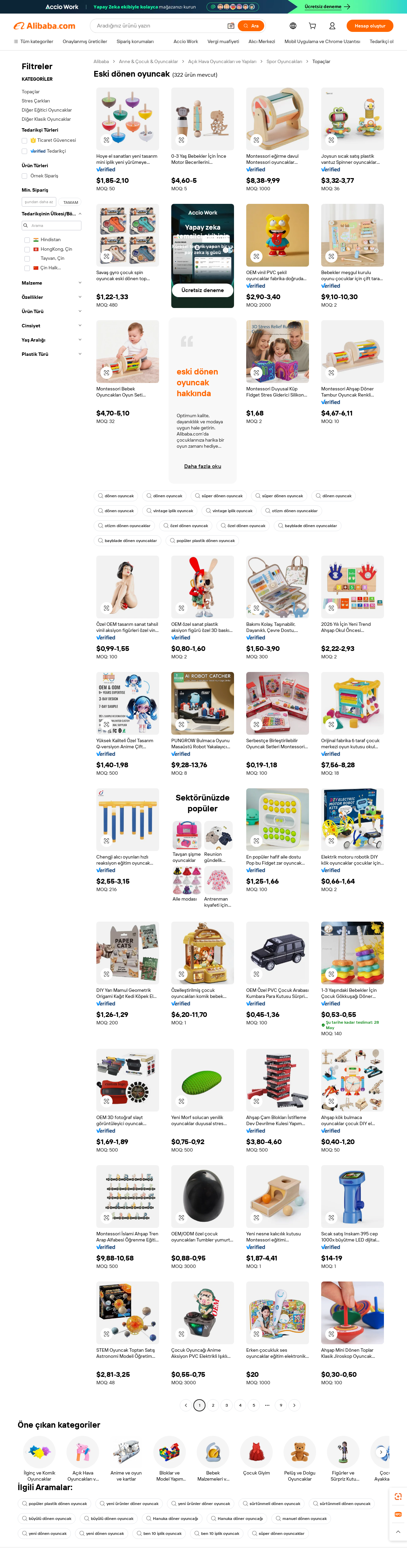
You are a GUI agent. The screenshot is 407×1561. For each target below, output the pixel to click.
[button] (231, 26)
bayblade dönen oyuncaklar (307, 525)
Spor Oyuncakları (284, 61)
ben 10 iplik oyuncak (159, 1533)
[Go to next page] (294, 1405)
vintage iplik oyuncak (170, 511)
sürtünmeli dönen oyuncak (271, 1503)
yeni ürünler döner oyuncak (129, 1503)
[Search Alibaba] (159, 26)
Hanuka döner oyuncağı (172, 1518)
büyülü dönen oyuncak (46, 1518)
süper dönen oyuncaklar (278, 1533)
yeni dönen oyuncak (44, 1533)
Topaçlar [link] (321, 61)
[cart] (314, 27)
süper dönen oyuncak (219, 496)
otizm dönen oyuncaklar (291, 511)
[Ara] (251, 25)
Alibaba (101, 61)
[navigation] (51, 734)
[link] (398, 1496)
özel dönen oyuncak (185, 525)
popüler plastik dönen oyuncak (202, 540)
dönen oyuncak (116, 496)
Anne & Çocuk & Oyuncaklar (148, 61)
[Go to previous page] (186, 1405)
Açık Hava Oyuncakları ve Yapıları (222, 61)
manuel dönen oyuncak (301, 1518)
